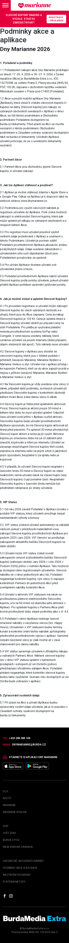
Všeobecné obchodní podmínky (23, 861)
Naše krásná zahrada (18, 846)
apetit (7, 798)
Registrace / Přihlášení (56, 19)
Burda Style (11, 840)
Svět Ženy (9, 833)
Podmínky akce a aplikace (20, 867)
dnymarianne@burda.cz (29, 744)
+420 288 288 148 (19, 738)
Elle (5, 791)
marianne (9, 805)
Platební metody (14, 881)
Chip (5, 826)
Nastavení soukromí (16, 874)
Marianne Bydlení (14, 812)
